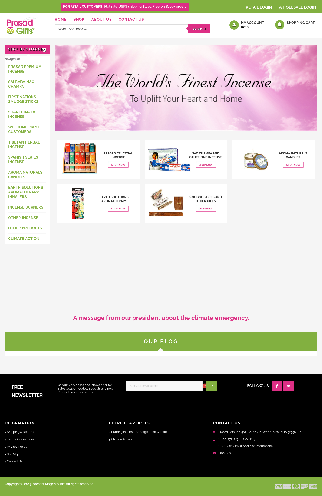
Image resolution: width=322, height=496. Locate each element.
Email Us (224, 453)
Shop (78, 19)
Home (60, 19)
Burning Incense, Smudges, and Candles (139, 432)
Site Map (13, 454)
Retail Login (259, 7)
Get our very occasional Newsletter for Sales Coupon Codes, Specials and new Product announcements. (85, 388)
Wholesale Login (297, 7)
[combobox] (132, 28)
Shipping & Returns (20, 432)
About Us (101, 19)
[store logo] (22, 24)
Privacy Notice (17, 446)
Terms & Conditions (20, 439)
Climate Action (121, 439)
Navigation (12, 59)
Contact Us (131, 19)
